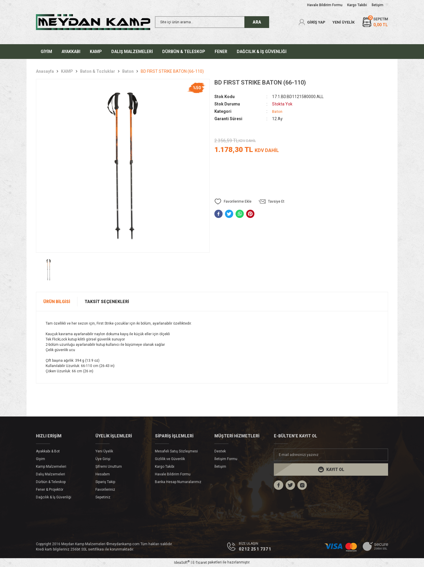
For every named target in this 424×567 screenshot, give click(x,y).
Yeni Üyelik (104, 451)
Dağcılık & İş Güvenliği (53, 497)
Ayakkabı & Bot (48, 451)
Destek (220, 451)
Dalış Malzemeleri (50, 474)
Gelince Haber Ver (301, 179)
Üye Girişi (102, 459)
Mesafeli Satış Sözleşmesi (176, 451)
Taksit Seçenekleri (107, 301)
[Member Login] (311, 22)
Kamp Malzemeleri (51, 466)
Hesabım (102, 474)
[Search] (212, 22)
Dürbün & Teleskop (51, 482)
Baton (277, 111)
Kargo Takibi (164, 466)
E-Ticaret (200, 563)
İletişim (220, 466)
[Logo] (93, 22)
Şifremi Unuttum (108, 466)
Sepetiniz (102, 497)
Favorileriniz (105, 489)
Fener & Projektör (49, 489)
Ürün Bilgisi (56, 301)
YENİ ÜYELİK (343, 22)
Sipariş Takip (105, 482)
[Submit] (331, 469)
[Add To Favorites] (232, 201)
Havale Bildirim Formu (173, 474)
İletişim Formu (225, 459)
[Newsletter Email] (331, 455)
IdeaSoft (182, 562)
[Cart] (375, 22)
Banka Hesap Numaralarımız (178, 482)
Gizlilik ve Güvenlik (170, 459)
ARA (257, 22)
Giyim (40, 459)
